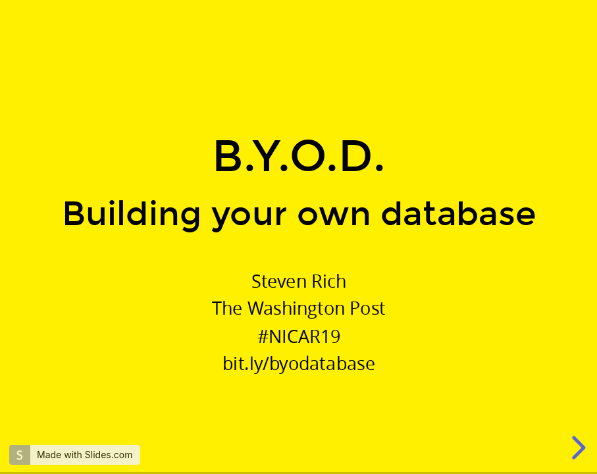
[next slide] (576, 448)
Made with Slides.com (84, 454)
